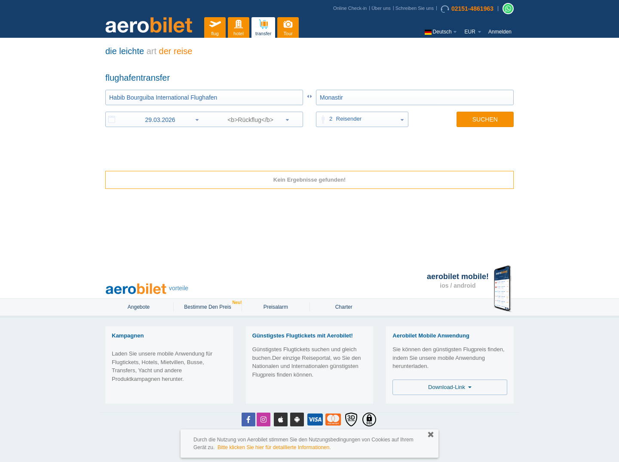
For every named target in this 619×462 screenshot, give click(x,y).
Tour (288, 26)
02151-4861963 (467, 9)
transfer (263, 26)
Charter (343, 307)
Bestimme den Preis (208, 306)
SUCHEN (485, 119)
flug (215, 26)
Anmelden (500, 32)
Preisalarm (276, 307)
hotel (238, 26)
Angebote (139, 307)
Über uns (381, 8)
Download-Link (450, 387)
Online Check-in (350, 8)
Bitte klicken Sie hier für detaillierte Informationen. (274, 447)
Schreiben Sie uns (414, 8)
